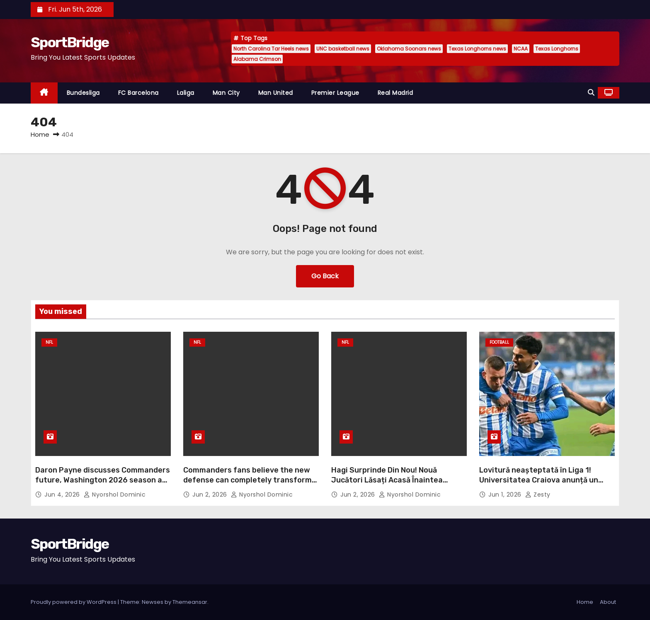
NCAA (521, 48)
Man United (275, 93)
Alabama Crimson (257, 59)
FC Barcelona (138, 93)
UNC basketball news (342, 48)
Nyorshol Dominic (115, 494)
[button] (591, 92)
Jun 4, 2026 (63, 494)
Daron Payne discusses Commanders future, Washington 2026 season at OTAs (102, 480)
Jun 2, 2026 (210, 494)
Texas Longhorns (556, 48)
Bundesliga (83, 93)
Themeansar (189, 602)
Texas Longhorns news (477, 48)
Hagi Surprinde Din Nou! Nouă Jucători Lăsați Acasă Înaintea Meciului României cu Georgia (387, 480)
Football (499, 342)
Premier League (335, 93)
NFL (49, 342)
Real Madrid (395, 93)
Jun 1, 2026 (505, 494)
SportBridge (70, 42)
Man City (226, 93)
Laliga (185, 93)
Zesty (538, 494)
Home (40, 134)
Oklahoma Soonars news (409, 48)
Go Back (325, 276)
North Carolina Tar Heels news (271, 48)
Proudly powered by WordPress (74, 602)
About (608, 602)
